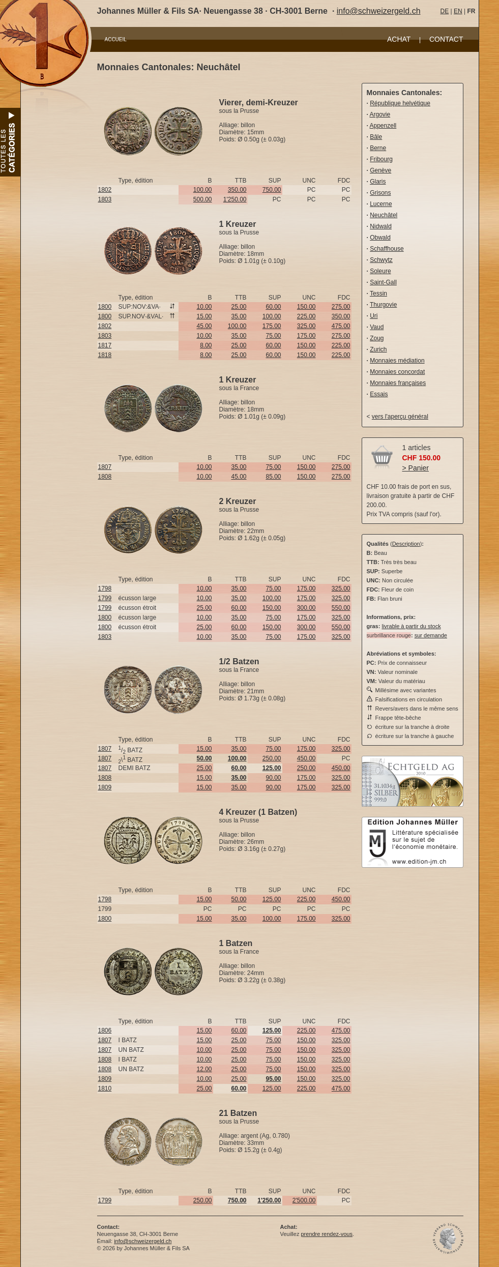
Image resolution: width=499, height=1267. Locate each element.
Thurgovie (383, 304)
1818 (105, 355)
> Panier (415, 468)
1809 (105, 787)
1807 (105, 466)
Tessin (378, 293)
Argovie (380, 114)
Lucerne (381, 204)
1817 (105, 345)
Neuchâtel (383, 215)
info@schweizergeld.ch (379, 11)
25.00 (238, 306)
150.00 (306, 306)
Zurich (378, 349)
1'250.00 (235, 199)
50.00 (238, 899)
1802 (105, 189)
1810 (105, 1088)
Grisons (380, 192)
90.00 (273, 777)
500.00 (202, 199)
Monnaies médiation (397, 360)
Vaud (377, 327)
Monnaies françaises (398, 383)
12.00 (204, 1069)
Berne (378, 148)
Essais (379, 394)
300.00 (306, 607)
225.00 (306, 316)
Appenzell (383, 125)
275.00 (341, 306)
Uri (373, 315)
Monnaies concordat (397, 371)
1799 (105, 598)
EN (458, 11)
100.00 (202, 189)
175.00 (271, 326)
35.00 (238, 316)
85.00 (273, 476)
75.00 (273, 335)
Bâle (376, 136)
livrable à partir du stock (411, 626)
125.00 (271, 899)
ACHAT (398, 39)
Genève (380, 170)
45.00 (204, 326)
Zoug (377, 338)
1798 (105, 588)
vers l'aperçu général (400, 416)
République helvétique (400, 103)
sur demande (431, 635)
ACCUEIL (116, 39)
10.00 (204, 306)
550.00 (341, 607)
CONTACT (446, 39)
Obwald (380, 237)
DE (445, 11)
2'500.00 (304, 1200)
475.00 (341, 326)
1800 (105, 306)
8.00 (206, 345)
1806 (105, 1030)
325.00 (306, 326)
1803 (105, 199)
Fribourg (381, 159)
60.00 (273, 306)
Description (406, 544)
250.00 (271, 758)
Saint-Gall (383, 282)
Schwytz (381, 259)
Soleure (380, 271)
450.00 (306, 758)
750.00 (271, 189)
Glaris (378, 181)
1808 (105, 476)
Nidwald (381, 226)
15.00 (204, 316)
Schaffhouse (387, 248)
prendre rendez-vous (327, 1234)
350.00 (237, 189)
